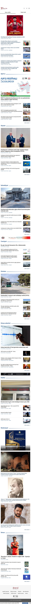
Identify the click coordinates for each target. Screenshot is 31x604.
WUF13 (3, 74)
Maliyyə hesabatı (13, 591)
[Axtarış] (24, 8)
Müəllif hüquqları (6, 593)
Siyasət (3, 125)
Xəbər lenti (23, 12)
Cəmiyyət (4, 241)
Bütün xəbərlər (27, 122)
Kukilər (26, 593)
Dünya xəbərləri (5, 323)
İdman (3, 532)
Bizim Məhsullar (26, 591)
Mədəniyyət (4, 428)
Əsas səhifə (8, 12)
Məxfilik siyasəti (21, 593)
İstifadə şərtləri (13, 593)
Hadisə (3, 377)
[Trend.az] (4, 8)
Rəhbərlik (19, 591)
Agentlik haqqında (5, 591)
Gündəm (3, 271)
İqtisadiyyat (4, 185)
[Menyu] (29, 8)
